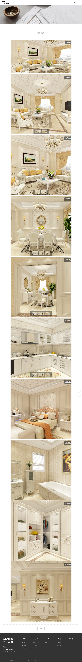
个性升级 (35, 648)
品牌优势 (24, 645)
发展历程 (24, 648)
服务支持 (59, 639)
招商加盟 (71, 639)
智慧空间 (47, 642)
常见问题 (59, 645)
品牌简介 (24, 642)
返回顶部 (79, 394)
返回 (41, 628)
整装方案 (35, 639)
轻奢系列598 (36, 645)
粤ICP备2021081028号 (24, 660)
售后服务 (59, 642)
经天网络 (36, 660)
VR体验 (47, 639)
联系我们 (78, 390)
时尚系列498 (36, 642)
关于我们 (24, 639)
